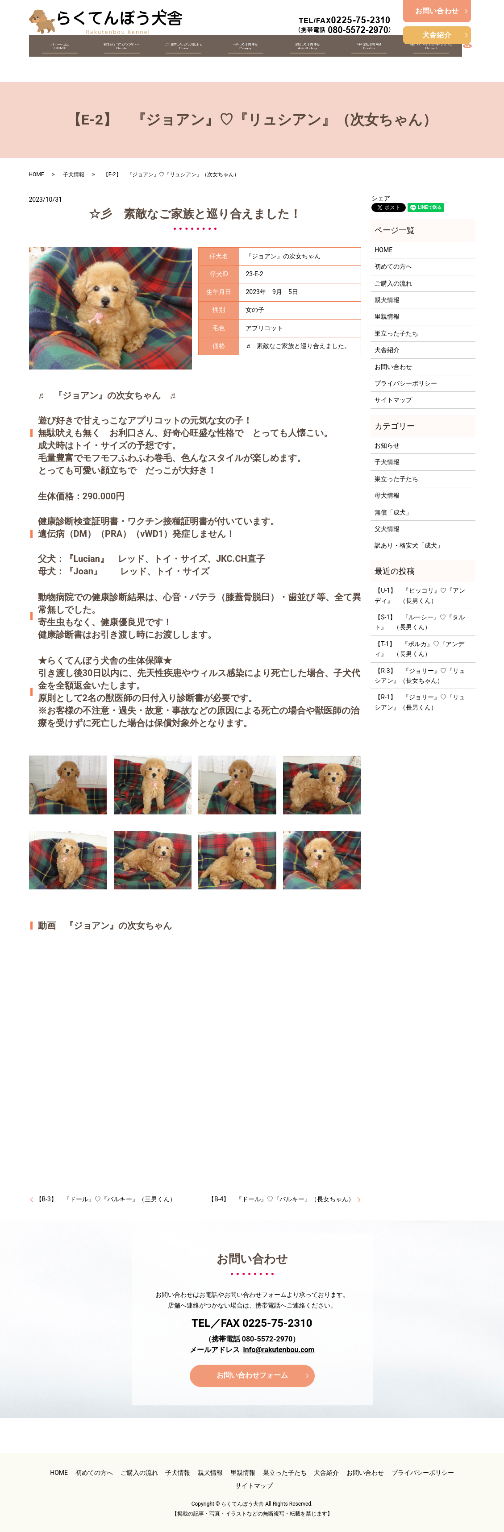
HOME (36, 174)
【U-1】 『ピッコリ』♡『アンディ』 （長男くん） (420, 595)
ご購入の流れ (183, 58)
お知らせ (387, 445)
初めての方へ (121, 58)
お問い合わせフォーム (252, 1375)
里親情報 (369, 58)
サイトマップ (393, 399)
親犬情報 (307, 58)
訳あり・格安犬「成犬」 (409, 545)
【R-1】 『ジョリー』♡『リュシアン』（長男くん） (420, 701)
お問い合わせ (437, 11)
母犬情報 (387, 495)
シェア (380, 198)
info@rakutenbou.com (279, 1349)
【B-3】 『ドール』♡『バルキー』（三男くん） (106, 1199)
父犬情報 (387, 528)
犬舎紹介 (436, 35)
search (472, 57)
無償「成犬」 (393, 512)
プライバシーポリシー (406, 383)
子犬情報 (245, 58)
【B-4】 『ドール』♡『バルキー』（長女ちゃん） (281, 1199)
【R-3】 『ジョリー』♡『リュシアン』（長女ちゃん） (420, 675)
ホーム (59, 58)
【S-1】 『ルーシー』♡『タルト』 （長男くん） (420, 622)
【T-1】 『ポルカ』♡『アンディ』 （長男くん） (419, 648)
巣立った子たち (431, 58)
